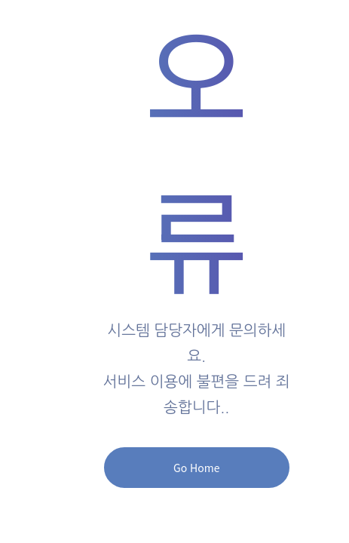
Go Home (196, 467)
